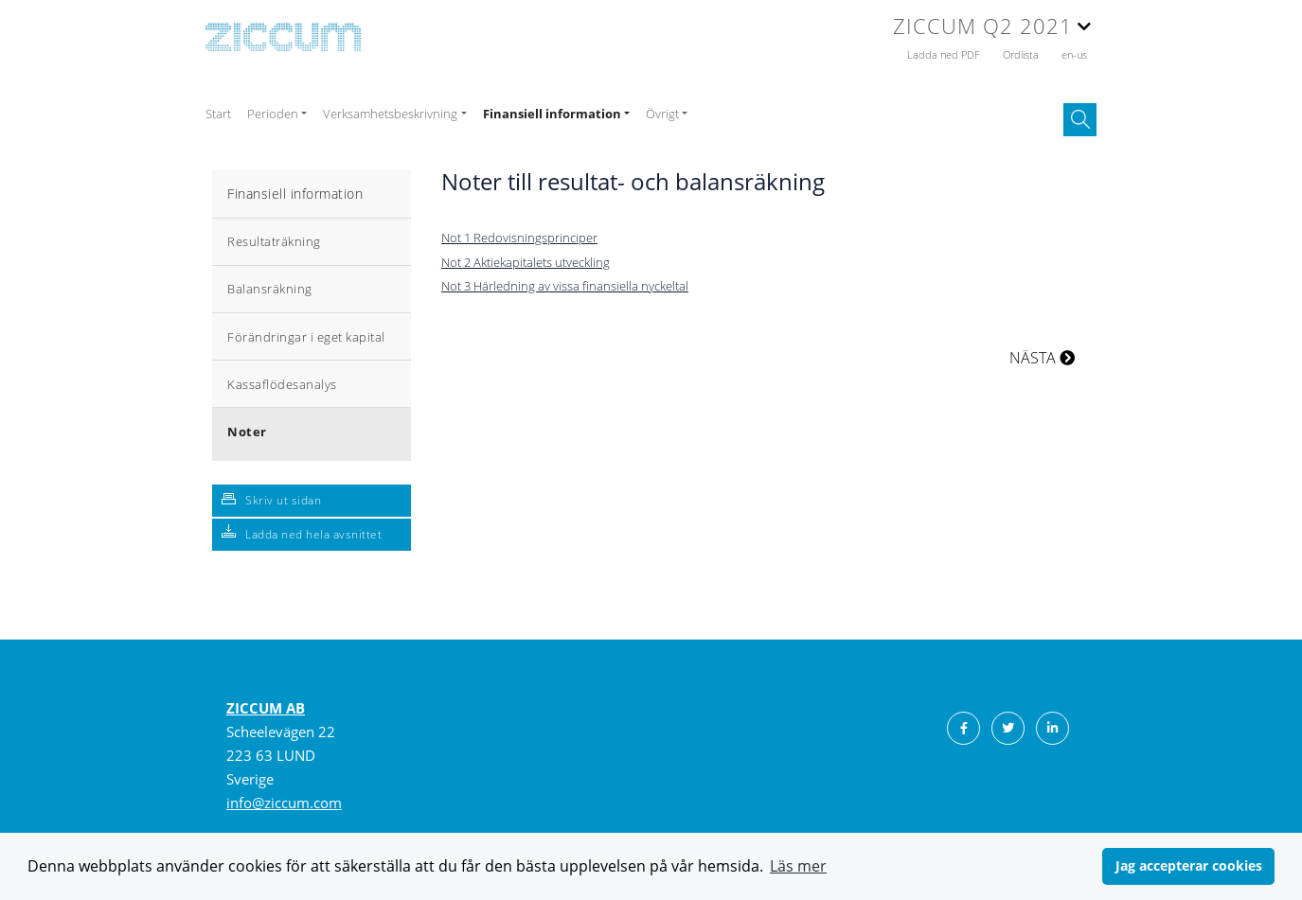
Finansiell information (295, 194)
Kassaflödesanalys (282, 384)
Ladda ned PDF (945, 54)
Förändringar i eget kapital (306, 336)
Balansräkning (269, 288)
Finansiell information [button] (552, 113)
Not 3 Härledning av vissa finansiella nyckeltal (564, 285)
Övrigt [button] (662, 113)
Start (218, 113)
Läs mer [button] (798, 866)
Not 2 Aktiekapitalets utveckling (525, 262)
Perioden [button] (272, 113)
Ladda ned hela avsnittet (313, 534)
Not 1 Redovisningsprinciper (519, 237)
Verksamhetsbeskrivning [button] (390, 113)
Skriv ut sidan (283, 500)
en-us (1074, 54)
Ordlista (1022, 54)
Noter (247, 431)
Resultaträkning (274, 241)
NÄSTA (1042, 357)
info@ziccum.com (284, 802)
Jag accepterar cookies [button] (1188, 865)
